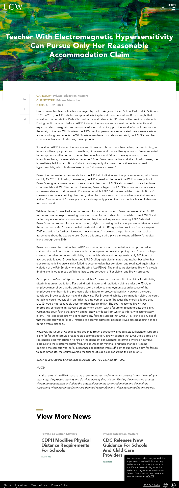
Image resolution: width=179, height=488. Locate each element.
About (7, 485)
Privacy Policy (59, 485)
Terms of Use (39, 485)
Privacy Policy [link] (141, 473)
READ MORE (46, 457)
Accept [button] (150, 476)
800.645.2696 (151, 485)
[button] (169, 458)
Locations (21, 485)
